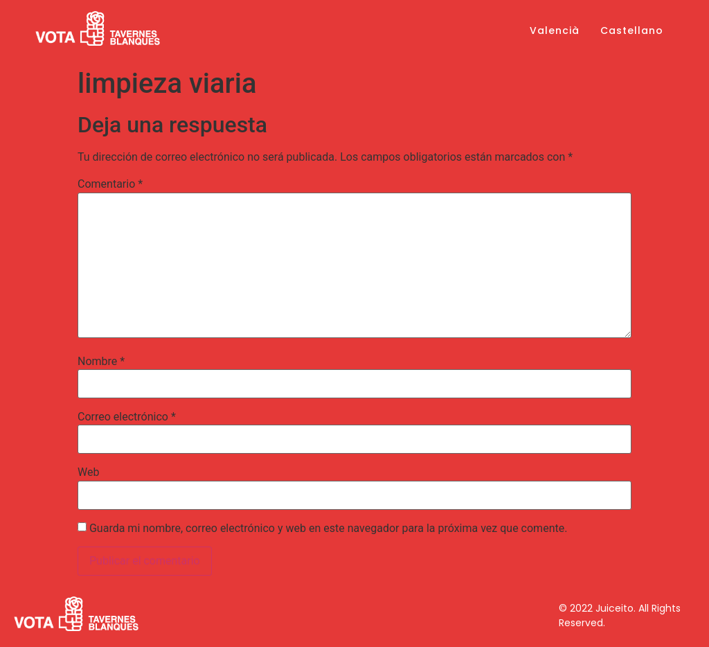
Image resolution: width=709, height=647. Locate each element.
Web (88, 472)
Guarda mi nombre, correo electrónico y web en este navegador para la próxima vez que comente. (328, 528)
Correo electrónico (127, 417)
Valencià (555, 30)
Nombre (101, 361)
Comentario (110, 184)
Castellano (631, 30)
